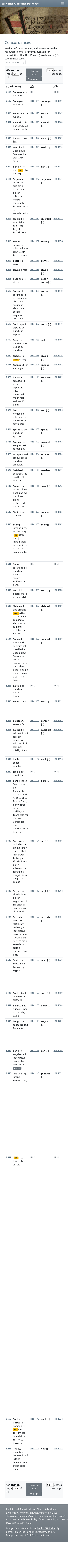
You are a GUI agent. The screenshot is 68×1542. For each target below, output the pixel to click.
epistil (18, 851)
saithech (17, 999)
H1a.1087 (34, 324)
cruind (16, 844)
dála (22, 814)
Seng (16, 1021)
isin (19, 736)
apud (22, 150)
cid (21, 489)
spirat (44, 429)
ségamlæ (23, 206)
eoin (25, 1054)
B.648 (8, 1021)
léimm (16, 696)
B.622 (8, 377)
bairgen (17, 1422)
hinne (18, 515)
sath (43, 993)
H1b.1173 (58, 166)
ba (14, 864)
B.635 (8, 685)
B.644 (8, 916)
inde (15, 129)
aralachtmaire (20, 213)
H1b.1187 (58, 524)
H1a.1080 (34, 218)
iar (23, 944)
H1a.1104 (34, 840)
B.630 (8, 524)
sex (25, 343)
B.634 (8, 639)
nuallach (17, 923)
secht (44, 324)
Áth (15, 831)
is (24, 278)
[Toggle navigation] (62, 3)
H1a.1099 (34, 701)
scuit (44, 960)
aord (15, 584)
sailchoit (46, 729)
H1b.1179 (58, 324)
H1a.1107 (34, 992)
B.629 (8, 512)
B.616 (8, 278)
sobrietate (18, 104)
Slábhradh (19, 606)
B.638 (8, 729)
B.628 (8, 485)
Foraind (17, 967)
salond (45, 122)
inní (26, 1455)
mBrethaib (18, 196)
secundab (18, 294)
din (19, 185)
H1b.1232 (58, 1073)
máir (20, 1028)
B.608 (8, 138)
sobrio (18, 95)
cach (23, 486)
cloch (21, 125)
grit (15, 170)
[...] (42, 104)
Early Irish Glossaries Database (20, 3)
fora (15, 206)
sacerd (16, 567)
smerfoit (46, 218)
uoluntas (17, 1452)
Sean (16, 701)
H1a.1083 (34, 260)
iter (25, 489)
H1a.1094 (34, 454)
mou (15, 673)
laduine (17, 1462)
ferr (23, 548)
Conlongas (18, 821)
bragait (17, 875)
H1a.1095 (34, 524)
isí (14, 794)
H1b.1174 (58, 241)
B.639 (8, 759)
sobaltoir (46, 377)
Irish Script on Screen (38, 1535)
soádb (16, 762)
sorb (43, 590)
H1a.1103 (34, 780)
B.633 (8, 606)
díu (24, 154)
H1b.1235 (58, 1448)
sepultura (18, 387)
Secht (16, 324)
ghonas (21, 904)
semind (45, 512)
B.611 (8, 178)
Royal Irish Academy (36, 1531)
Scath (16, 784)
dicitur (16, 192)
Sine (15, 771)
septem (17, 334)
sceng (44, 524)
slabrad (45, 606)
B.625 (8, 441)
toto (15, 255)
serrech (17, 934)
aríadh (21, 609)
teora (16, 814)
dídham (17, 503)
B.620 (8, 355)
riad (15, 666)
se (42, 340)
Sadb (16, 759)
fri (24, 166)
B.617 (8, 291)
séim (24, 512)
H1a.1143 (34, 1448)
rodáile (16, 811)
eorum (16, 659)
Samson (17, 656)
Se (14, 340)
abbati (16, 308)
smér (15, 222)
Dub (23, 801)
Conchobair (19, 828)
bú (23, 202)
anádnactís (19, 401)
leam (24, 934)
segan (44, 1021)
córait (16, 489)
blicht (16, 189)
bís (23, 951)
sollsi (23, 147)
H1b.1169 (58, 138)
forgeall (20, 858)
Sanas (16, 138)
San (15, 166)
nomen (16, 413)
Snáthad (18, 470)
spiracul (45, 442)
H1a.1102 (34, 759)
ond (15, 125)
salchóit (17, 733)
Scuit (16, 960)
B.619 (8, 339)
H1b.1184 (58, 410)
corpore (23, 255)
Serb (15, 780)
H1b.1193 (58, 729)
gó (17, 878)
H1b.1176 (58, 269)
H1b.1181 (58, 429)
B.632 (8, 590)
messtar (17, 202)
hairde (16, 680)
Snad (16, 355)
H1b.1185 (58, 512)
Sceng (16, 524)
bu (18, 506)
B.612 (8, 218)
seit (43, 410)
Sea (15, 346)
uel (21, 301)
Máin (24, 847)
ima (15, 854)
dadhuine (18, 492)
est (24, 113)
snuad (44, 269)
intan (15, 808)
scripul (16, 457)
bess (23, 506)
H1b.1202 (58, 377)
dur (15, 804)
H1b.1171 (58, 178)
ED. (20, 170)
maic (19, 847)
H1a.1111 (34, 485)
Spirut (16, 429)
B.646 (8, 992)
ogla (17, 937)
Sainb (16, 1015)
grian (15, 669)
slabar (16, 623)
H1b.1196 (58, 840)
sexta (16, 423)
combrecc (18, 740)
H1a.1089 (34, 429)
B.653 (8, 1448)
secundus (22, 298)
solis (15, 160)
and (24, 669)
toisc (22, 1465)
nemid (16, 199)
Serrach (17, 917)
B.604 (8, 91)
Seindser (18, 720)
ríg (23, 967)
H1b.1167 (58, 113)
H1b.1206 (58, 1050)
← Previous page (34, 72)
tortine (17, 1439)
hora (22, 423)
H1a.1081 (34, 166)
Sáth (15, 993)
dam (15, 1469)
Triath (16, 1073)
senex (24, 701)
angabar (17, 1054)
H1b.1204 (58, 890)
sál (25, 122)
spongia (19, 368)
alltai (15, 911)
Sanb (16, 1005)
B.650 (8, 1073)
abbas (16, 301)
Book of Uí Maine (46, 1528)
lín (21, 1050)
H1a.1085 (34, 278)
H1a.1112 (34, 890)
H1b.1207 (58, 1021)
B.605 (8, 101)
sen (43, 701)
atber (16, 1465)
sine (21, 775)
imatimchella (20, 541)
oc (27, 828)
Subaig (17, 101)
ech (19, 944)
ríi (21, 166)
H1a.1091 (34, 364)
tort (43, 1419)
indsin (22, 911)
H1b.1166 (58, 101)
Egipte (16, 970)
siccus (16, 282)
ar (14, 1164)
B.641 (8, 780)
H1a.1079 (34, 178)
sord (21, 593)
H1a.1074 (34, 101)
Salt (15, 685)
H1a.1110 (34, 377)
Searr (16, 260)
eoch (22, 496)
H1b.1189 (58, 606)
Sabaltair (18, 377)
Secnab (17, 291)
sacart (16, 577)
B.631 (8, 564)
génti (16, 404)
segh (44, 891)
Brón (15, 801)
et (21, 251)
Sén (15, 1050)
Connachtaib (19, 791)
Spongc (17, 364)
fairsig (16, 871)
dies (22, 157)
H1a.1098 (34, 639)
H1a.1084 (34, 269)
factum (17, 1432)
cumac (16, 881)
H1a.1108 (34, 1005)
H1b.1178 (58, 291)
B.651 (8, 1157)
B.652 (8, 1419)
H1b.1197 (58, 916)
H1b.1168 (58, 122)
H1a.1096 (34, 590)
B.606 (8, 113)
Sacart (17, 564)
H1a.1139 (34, 470)
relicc (15, 391)
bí (22, 750)
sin (42, 841)
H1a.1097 (34, 606)
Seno (16, 113)
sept (15, 327)
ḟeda (15, 1028)
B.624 (8, 429)
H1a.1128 (34, 960)
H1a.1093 (34, 512)
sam (15, 642)
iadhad (23, 616)
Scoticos (17, 154)
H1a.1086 (34, 291)
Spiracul (17, 442)
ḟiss (14, 141)
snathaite (18, 480)
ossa (23, 908)
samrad (17, 663)
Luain (22, 797)
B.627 (8, 470)
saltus (16, 692)
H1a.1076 (34, 122)
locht (23, 590)
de (22, 1425)
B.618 (8, 324)
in (27, 248)
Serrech (17, 940)
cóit (26, 733)
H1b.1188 (58, 590)
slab (15, 609)
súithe (16, 581)
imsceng (21, 531)
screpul (45, 454)
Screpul (17, 454)
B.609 (8, 147)
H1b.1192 (58, 720)
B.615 (8, 269)
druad (23, 784)
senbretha (18, 1061)
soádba (17, 766)
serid (15, 947)
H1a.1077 (34, 138)
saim (44, 486)
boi (24, 851)
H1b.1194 (58, 759)
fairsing (17, 633)
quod (16, 330)
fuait (15, 225)
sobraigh (46, 101)
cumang (17, 619)
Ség (15, 891)
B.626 (8, 454)
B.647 (8, 1005)
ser (14, 944)
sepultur (17, 380)
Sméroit (17, 218)
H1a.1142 (34, 1419)
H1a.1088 (34, 339)
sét (25, 473)
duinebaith (19, 394)
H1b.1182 (58, 441)
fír (17, 864)
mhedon (17, 417)
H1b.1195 (58, 780)
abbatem (18, 318)
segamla (46, 179)
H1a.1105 (34, 916)
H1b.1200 (58, 1005)
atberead (18, 868)
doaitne (23, 673)
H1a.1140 (34, 1073)
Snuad (16, 269)
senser (45, 720)
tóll (22, 477)
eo (23, 327)
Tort (15, 1419)
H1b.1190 (58, 639)
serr (43, 260)
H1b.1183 (58, 364)
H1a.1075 (34, 113)
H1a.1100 (34, 720)
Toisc (16, 1448)
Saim (16, 486)
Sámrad (17, 639)
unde (15, 150)
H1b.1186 (58, 454)
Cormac (17, 818)
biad (23, 993)
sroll (15, 157)
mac (15, 825)
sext (21, 420)
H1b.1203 (58, 485)
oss (22, 891)
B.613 (8, 241)
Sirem (16, 241)
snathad (46, 470)
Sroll (15, 147)
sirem (44, 241)
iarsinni (16, 1076)
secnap (45, 291)
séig (15, 185)
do (20, 248)
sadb (44, 759)
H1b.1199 (58, 992)
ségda (16, 1024)
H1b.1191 (58, 701)
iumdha (17, 527)
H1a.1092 (34, 410)
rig (24, 1073)
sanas (44, 138)
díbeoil (23, 804)
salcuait (17, 743)
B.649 (8, 1050)
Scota (16, 963)
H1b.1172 (58, 218)
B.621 (8, 364)
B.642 (8, 840)
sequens (17, 315)
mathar (17, 951)
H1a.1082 (34, 241)
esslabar (17, 630)
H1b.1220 (58, 960)
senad (44, 113)
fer (23, 724)
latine (22, 649)
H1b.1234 (58, 1419)
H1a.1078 (34, 147)
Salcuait (17, 729)
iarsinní (16, 245)
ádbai (25, 552)
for (26, 814)
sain (24, 138)
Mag (23, 1012)
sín (14, 847)
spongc (45, 364)
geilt (15, 954)
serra (15, 264)
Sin (14, 841)
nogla (21, 927)
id (21, 113)
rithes (21, 666)
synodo (17, 116)
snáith (16, 477)
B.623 (8, 410)
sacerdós (17, 574)
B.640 (8, 771)
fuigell (16, 229)
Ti (19, 1157)
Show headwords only (15, 62)
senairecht (18, 1064)
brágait (21, 854)
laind (17, 1458)
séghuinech (19, 901)
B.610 (8, 166)
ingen (24, 780)
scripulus (17, 464)
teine (21, 222)
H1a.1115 (34, 1021)
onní (21, 278)
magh (16, 397)
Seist (16, 410)
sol (24, 645)
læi (24, 417)
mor (22, 397)
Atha (15, 797)
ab (19, 327)
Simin (16, 512)
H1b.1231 (58, 470)
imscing (17, 552)
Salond (17, 122)
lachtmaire (18, 182)
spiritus (17, 436)
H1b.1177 (58, 278)
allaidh (16, 894)
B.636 (8, 701)
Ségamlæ (18, 179)
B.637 (8, 720)
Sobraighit (19, 92)
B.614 (8, 260)
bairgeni (17, 1443)
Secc (15, 278)
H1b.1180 (58, 339)
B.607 (8, 122)
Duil (26, 1024)
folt (25, 269)
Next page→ (34, 79)
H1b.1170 (58, 147)
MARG (16, 360)
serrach (45, 917)
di (18, 496)
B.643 (8, 890)
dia (22, 871)
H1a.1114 (34, 1050)
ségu (15, 908)
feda (25, 794)
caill (15, 736)
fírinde (16, 861)
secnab (16, 311)
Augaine (17, 1008)
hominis (17, 1455)
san (43, 166)
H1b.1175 (58, 260)
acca (22, 581)
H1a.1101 (34, 729)
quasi (23, 324)
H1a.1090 (34, 441)
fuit (18, 1164)
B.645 (8, 960)
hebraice (17, 645)
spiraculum (19, 448)
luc (16, 248)
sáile (24, 129)
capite (16, 251)
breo (23, 1161)
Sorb (15, 590)
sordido (23, 597)
